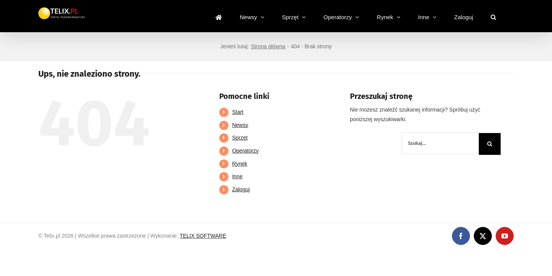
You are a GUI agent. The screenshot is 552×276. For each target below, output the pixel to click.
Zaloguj (241, 189)
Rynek (239, 164)
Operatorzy (245, 151)
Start (237, 112)
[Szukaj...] (440, 143)
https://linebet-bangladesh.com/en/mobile (49, 253)
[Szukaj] (490, 144)
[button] (511, 16)
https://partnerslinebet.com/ (131, 253)
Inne (237, 176)
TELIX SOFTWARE (203, 236)
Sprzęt (239, 138)
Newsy (240, 125)
